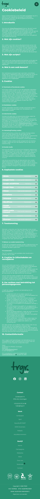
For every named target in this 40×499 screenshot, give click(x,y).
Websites (20, 453)
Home (20, 445)
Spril (20, 419)
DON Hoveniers (20, 427)
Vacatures (20, 464)
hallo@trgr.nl (20, 406)
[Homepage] (5, 4)
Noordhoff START (20, 423)
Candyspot (20, 415)
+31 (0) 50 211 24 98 (20, 403)
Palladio (20, 430)
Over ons (20, 460)
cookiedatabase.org (8, 354)
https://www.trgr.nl (16, 28)
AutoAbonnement (20, 434)
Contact (20, 468)
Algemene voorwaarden (20, 494)
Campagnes (20, 449)
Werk (20, 457)
